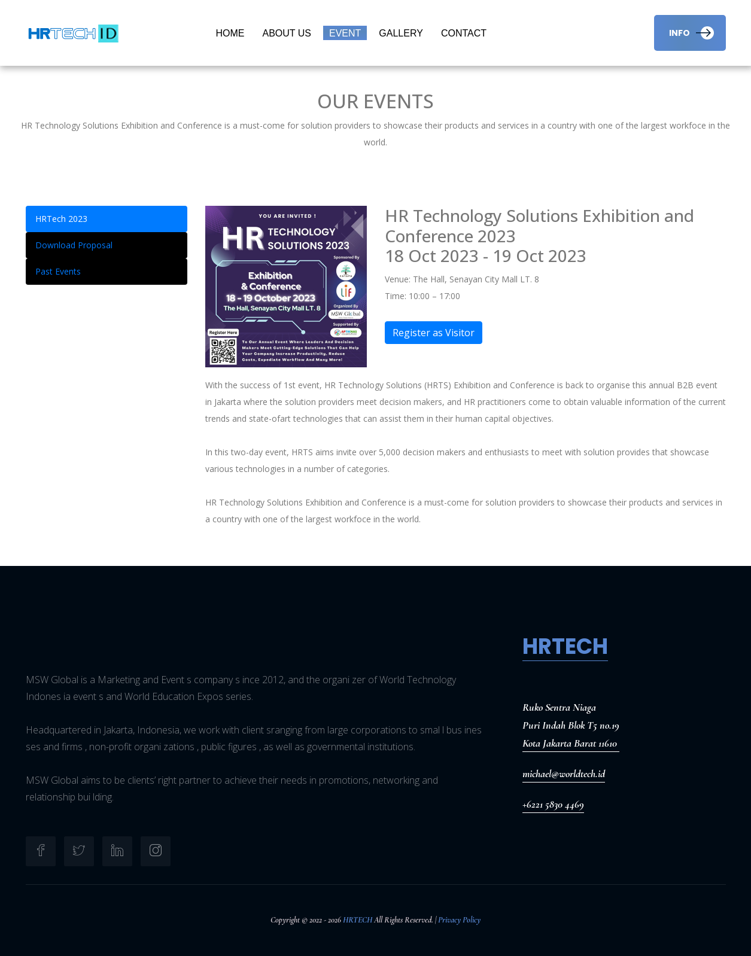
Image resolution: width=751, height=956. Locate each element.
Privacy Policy (459, 920)
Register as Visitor (433, 332)
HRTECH (357, 920)
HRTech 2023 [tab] (61, 218)
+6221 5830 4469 (553, 804)
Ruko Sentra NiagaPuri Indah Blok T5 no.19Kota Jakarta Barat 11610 (570, 725)
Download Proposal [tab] (74, 245)
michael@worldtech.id (563, 773)
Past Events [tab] (58, 271)
